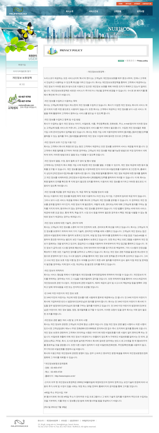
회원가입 (22, 65)
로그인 (22, 84)
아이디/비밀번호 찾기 (22, 71)
